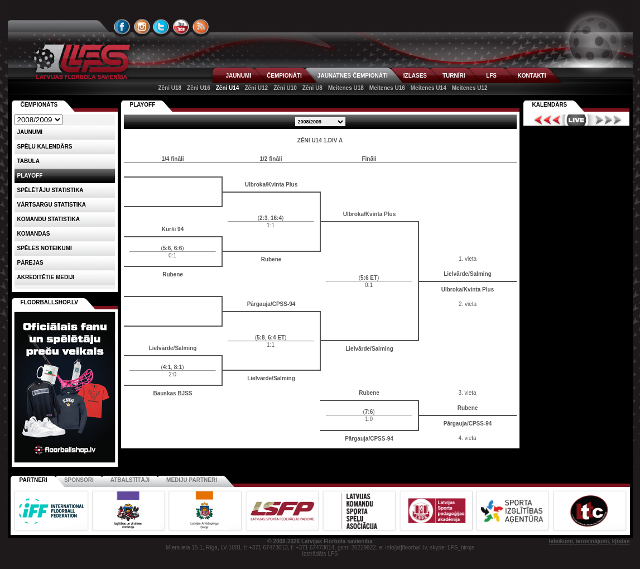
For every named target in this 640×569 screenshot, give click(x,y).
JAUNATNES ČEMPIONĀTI (352, 76)
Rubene (271, 259)
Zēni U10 (285, 88)
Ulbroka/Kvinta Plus (271, 184)
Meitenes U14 (428, 88)
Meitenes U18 (346, 88)
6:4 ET (276, 337)
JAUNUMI (239, 76)
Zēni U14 (227, 88)
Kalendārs (549, 105)
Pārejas (30, 263)
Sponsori (79, 480)
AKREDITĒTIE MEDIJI (46, 277)
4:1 (167, 367)
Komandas (33, 234)
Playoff (30, 176)
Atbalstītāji (130, 480)
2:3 (263, 218)
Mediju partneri (191, 480)
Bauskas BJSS (172, 393)
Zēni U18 (169, 88)
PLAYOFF (143, 105)
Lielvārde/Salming (468, 274)
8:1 (178, 367)
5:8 (260, 337)
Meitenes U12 (470, 88)
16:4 (276, 218)
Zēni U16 (198, 88)
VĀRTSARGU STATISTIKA (51, 205)
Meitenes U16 (387, 88)
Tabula (28, 161)
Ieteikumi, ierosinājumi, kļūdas (588, 541)
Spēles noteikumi (44, 248)
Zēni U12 (256, 88)
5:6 (167, 248)
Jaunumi (30, 132)
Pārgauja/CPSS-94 (271, 304)
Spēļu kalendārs (45, 147)
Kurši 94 (173, 229)
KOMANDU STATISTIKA (48, 219)
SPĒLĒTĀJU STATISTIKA (50, 190)
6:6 (178, 248)
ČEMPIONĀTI (284, 76)
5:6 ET (368, 278)
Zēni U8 (312, 88)
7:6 (369, 412)
